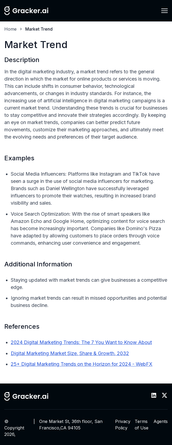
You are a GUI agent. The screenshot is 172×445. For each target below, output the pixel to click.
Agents (160, 421)
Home (10, 29)
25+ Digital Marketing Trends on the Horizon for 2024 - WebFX (81, 364)
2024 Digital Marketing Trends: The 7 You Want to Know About (81, 342)
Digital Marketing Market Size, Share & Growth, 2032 (70, 353)
